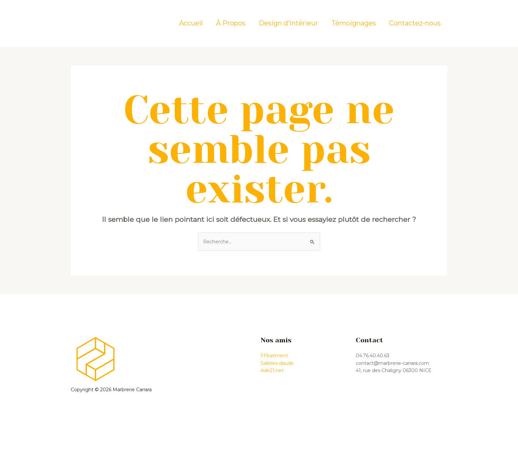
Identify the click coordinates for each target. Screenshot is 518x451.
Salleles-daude (277, 363)
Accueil (191, 23)
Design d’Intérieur (288, 23)
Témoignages (353, 23)
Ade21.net (272, 370)
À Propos (230, 23)
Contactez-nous (415, 23)
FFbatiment (274, 356)
